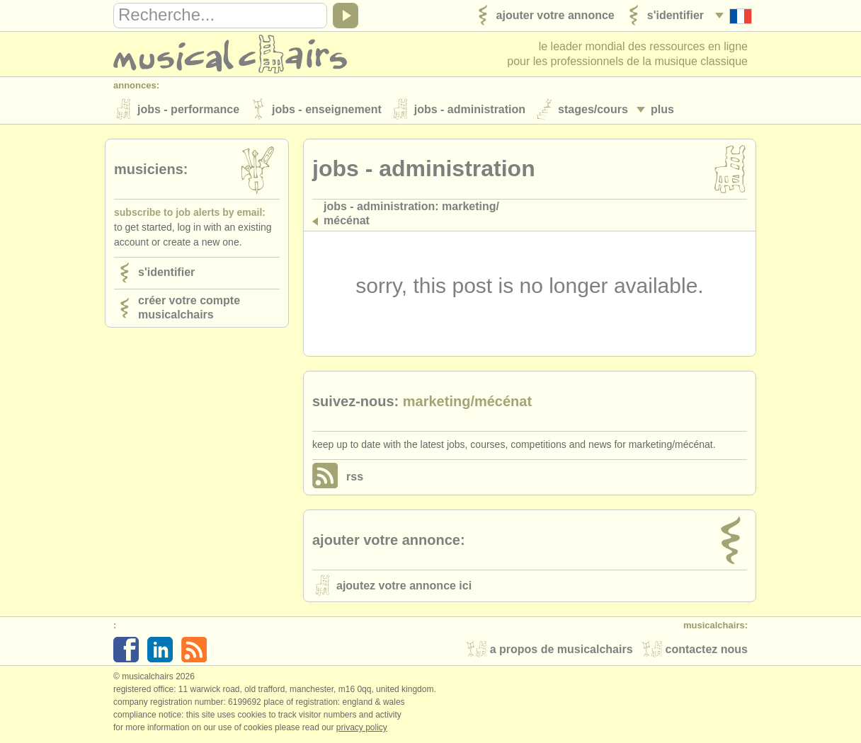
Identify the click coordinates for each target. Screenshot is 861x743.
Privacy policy (361, 728)
